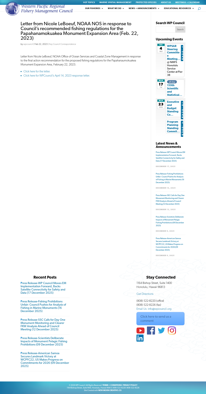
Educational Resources (177, 8)
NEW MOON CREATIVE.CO (109, 390)
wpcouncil (28, 44)
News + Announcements (143, 8)
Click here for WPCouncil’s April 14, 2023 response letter (56, 75)
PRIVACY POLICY (130, 385)
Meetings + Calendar (187, 2)
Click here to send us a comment (155, 319)
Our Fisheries (92, 8)
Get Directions (144, 293)
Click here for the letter (36, 71)
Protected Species (146, 2)
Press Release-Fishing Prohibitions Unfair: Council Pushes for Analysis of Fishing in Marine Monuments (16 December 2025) (43, 306)
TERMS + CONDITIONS (112, 385)
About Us (166, 2)
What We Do (114, 8)
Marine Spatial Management (115, 2)
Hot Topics (89, 2)
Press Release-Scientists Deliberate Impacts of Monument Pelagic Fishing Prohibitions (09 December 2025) (44, 341)
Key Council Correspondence (62, 44)
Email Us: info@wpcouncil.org (153, 308)
